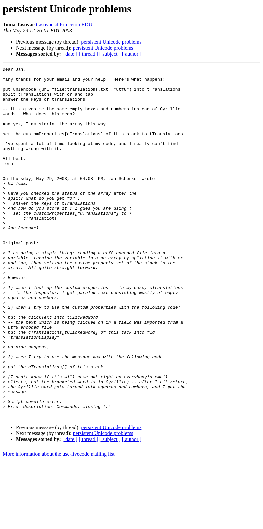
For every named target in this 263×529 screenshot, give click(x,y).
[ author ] (132, 54)
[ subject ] (110, 54)
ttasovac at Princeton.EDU (64, 24)
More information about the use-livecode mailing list (59, 523)
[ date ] (69, 54)
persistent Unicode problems (111, 42)
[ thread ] (88, 54)
